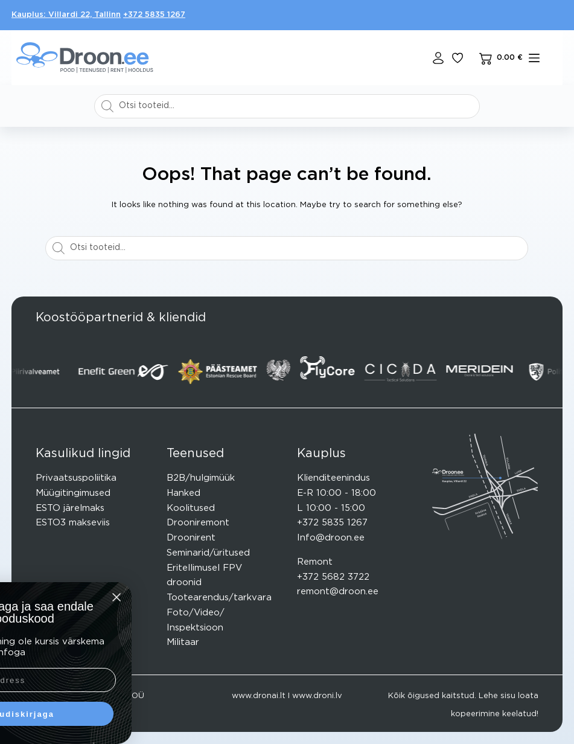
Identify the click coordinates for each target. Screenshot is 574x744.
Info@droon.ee (331, 537)
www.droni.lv (317, 696)
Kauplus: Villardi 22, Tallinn (66, 15)
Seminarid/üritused (208, 552)
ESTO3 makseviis (73, 522)
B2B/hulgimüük (201, 478)
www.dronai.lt (258, 696)
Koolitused (191, 508)
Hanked (183, 493)
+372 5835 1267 (154, 15)
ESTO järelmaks (70, 508)
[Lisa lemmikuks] (457, 58)
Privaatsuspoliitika (76, 478)
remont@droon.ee (337, 591)
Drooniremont (198, 522)
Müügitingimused (73, 493)
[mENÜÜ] (534, 58)
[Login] (438, 58)
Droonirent (191, 537)
